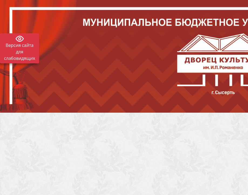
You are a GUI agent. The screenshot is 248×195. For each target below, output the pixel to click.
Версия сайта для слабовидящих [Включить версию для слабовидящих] (19, 51)
